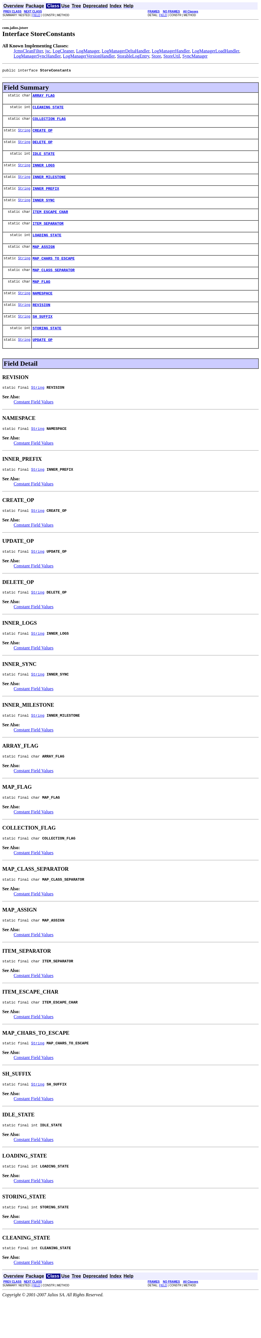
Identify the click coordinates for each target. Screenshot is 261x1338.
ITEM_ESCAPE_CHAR (50, 221)
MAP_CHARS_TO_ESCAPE (54, 271)
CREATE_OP (43, 134)
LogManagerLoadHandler (215, 51)
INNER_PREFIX (46, 196)
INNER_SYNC (44, 209)
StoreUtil (171, 56)
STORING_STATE (47, 346)
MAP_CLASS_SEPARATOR (54, 284)
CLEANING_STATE (48, 109)
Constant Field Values (33, 422)
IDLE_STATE (44, 159)
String (24, 134)
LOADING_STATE (47, 246)
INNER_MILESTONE (49, 184)
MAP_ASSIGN (44, 259)
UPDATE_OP (43, 359)
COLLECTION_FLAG (49, 122)
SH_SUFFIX (43, 334)
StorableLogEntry (133, 56)
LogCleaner (63, 51)
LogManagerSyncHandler (37, 56)
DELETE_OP (43, 147)
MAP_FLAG (41, 296)
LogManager (87, 51)
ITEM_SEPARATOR (48, 234)
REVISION (41, 321)
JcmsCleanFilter (28, 51)
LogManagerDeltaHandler (125, 51)
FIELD (36, 15)
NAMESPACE (43, 309)
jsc (47, 51)
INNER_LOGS (44, 171)
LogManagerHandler (171, 51)
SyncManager (195, 56)
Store (156, 56)
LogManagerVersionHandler (89, 56)
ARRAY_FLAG (44, 97)
